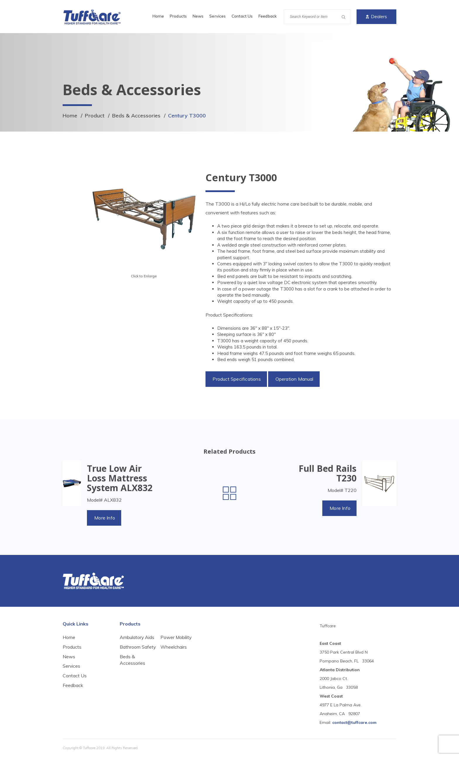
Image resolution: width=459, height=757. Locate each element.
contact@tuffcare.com (354, 722)
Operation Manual (294, 379)
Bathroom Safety (130, 650)
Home (158, 16)
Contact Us (242, 16)
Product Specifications (237, 379)
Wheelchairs (173, 663)
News (198, 16)
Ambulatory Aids (137, 637)
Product (95, 115)
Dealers (376, 16)
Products (178, 16)
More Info (104, 518)
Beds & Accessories (136, 115)
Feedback (267, 16)
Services (217, 16)
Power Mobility (176, 654)
